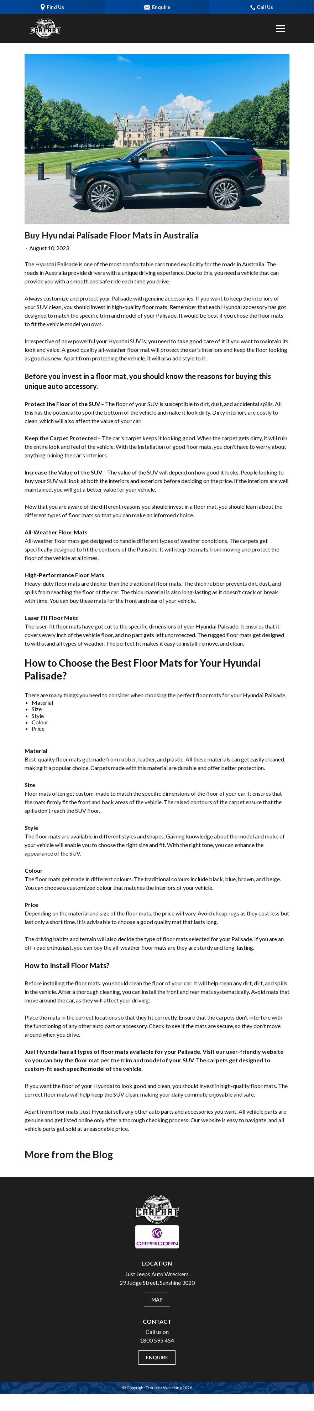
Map (157, 1300)
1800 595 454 (157, 1340)
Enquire (157, 1357)
